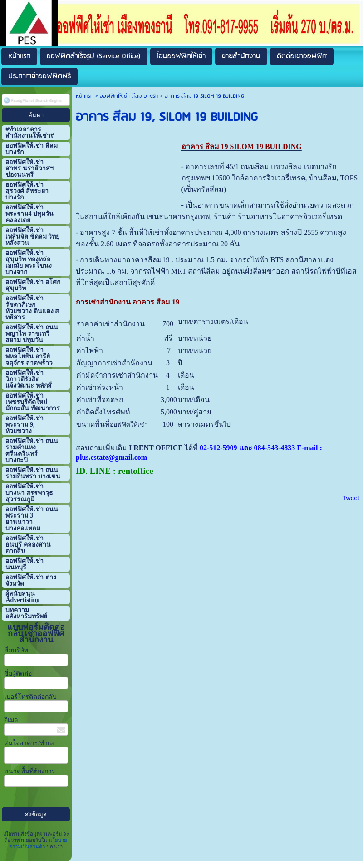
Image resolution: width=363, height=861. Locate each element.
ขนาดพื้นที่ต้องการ (29, 771)
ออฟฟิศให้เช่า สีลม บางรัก (129, 96)
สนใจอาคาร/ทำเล (29, 743)
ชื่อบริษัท (16, 650)
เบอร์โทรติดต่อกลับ (30, 696)
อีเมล (11, 720)
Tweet (351, 498)
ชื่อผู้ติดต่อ (18, 673)
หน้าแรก (84, 96)
